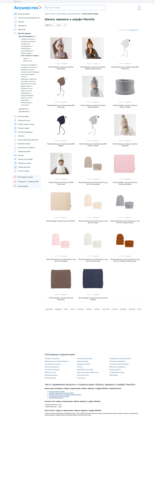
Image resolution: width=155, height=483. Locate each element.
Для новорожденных (27, 36)
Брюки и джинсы (27, 86)
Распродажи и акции (23, 176)
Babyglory (58, 309)
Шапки (26, 58)
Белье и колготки (27, 98)
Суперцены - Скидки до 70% (25, 181)
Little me (97, 309)
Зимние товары (21, 128)
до (57, 25)
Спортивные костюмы (117, 372)
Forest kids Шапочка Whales (57, 391)
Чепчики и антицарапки (29, 65)
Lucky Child (105, 309)
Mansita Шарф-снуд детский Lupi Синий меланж (93, 298)
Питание (19, 135)
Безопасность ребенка (24, 147)
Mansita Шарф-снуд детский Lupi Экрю (60, 221)
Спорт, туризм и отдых (24, 124)
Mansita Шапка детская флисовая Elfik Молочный (125, 68)
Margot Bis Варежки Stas (56, 397)
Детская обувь (21, 116)
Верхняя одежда (26, 53)
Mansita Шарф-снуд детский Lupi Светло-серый (125, 106)
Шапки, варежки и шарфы (30, 55)
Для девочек (24, 109)
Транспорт (20, 29)
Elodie (66, 309)
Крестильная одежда (28, 74)
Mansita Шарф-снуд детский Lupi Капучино (61, 298)
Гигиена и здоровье (23, 132)
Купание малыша (22, 143)
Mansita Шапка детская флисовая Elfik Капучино (61, 106)
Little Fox (89, 309)
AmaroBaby (49, 309)
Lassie (72, 309)
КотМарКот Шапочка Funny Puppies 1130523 (61, 393)
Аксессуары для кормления (26, 139)
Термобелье (25, 100)
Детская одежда (22, 33)
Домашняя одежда (27, 95)
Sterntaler (141, 309)
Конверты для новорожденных (27, 45)
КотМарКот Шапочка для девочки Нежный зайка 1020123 (65, 394)
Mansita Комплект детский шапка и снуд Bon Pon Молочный (93, 260)
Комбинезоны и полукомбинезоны (27, 50)
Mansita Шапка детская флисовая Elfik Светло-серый (93, 144)
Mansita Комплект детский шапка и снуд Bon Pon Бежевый (93, 183)
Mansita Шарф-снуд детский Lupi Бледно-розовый (125, 183)
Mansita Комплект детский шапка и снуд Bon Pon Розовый (61, 260)
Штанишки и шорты (28, 69)
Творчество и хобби (23, 159)
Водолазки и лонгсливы (29, 84)
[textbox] (74, 7)
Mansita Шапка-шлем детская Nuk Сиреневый (61, 68)
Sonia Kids (132, 309)
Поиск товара (46, 7)
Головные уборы (26, 102)
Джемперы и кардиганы (29, 79)
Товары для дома (22, 167)
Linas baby (80, 309)
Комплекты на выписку (28, 41)
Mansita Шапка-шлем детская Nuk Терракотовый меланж (93, 68)
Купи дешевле (20, 186)
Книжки (19, 155)
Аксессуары (25, 105)
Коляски (19, 21)
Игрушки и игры (22, 120)
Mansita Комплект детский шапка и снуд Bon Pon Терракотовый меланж (125, 260)
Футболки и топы (27, 88)
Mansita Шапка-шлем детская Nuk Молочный (61, 183)
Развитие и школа (22, 163)
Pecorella (114, 309)
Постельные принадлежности (27, 17)
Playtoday (123, 309)
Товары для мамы (22, 151)
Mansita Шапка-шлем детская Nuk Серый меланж (93, 106)
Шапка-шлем (27, 61)
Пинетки (24, 76)
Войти (139, 7)
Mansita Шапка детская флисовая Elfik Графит (61, 144)
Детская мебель (22, 13)
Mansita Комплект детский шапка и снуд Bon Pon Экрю (93, 222)
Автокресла (20, 25)
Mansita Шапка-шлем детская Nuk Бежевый (125, 144)
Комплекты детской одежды (30, 72)
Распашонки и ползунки (29, 67)
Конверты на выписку (28, 39)
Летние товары (21, 171)
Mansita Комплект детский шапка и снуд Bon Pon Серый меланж (125, 222)
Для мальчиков (25, 111)
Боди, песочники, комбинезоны (26, 92)
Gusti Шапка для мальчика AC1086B (59, 396)
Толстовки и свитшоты (28, 81)
